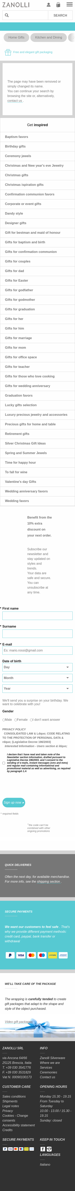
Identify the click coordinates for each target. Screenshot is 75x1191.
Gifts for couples (17, 261)
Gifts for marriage (18, 338)
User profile (48, 5)
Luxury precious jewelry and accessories (36, 414)
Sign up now (12, 802)
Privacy (7, 1111)
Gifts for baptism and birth (25, 242)
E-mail (7, 644)
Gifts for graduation (20, 309)
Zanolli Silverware (52, 1058)
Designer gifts (15, 223)
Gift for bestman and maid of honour (32, 232)
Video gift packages (19, 1022)
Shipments (10, 1101)
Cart (58, 5)
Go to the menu (70, 5)
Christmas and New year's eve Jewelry (34, 165)
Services (46, 1067)
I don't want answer (46, 719)
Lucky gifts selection (21, 405)
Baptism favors (16, 137)
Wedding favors (17, 501)
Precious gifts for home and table (30, 424)
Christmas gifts (16, 175)
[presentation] (32, 785)
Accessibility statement (18, 1125)
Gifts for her (14, 319)
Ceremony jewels (18, 156)
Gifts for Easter (16, 280)
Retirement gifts (17, 434)
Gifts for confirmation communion (31, 251)
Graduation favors (19, 395)
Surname (9, 626)
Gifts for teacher (17, 366)
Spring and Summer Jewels (26, 453)
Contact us (47, 1077)
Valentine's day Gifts (20, 481)
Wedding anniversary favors (26, 491)
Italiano (45, 1164)
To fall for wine (16, 472)
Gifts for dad (14, 271)
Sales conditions (14, 1096)
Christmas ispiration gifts (24, 184)
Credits (7, 1130)
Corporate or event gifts (23, 204)
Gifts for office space (21, 357)
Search (60, 15)
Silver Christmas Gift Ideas (25, 443)
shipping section (49, 881)
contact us (15, 100)
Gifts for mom (15, 347)
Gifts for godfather (19, 290)
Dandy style (14, 213)
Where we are (50, 1062)
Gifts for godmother (20, 299)
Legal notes (10, 1106)
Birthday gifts (15, 146)
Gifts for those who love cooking (30, 376)
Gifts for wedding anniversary (27, 386)
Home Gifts (16, 37)
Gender (8, 711)
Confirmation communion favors (29, 194)
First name (10, 608)
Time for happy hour (20, 462)
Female (22, 719)
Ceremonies (48, 1072)
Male (8, 719)
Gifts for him (14, 328)
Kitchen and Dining (48, 37)
